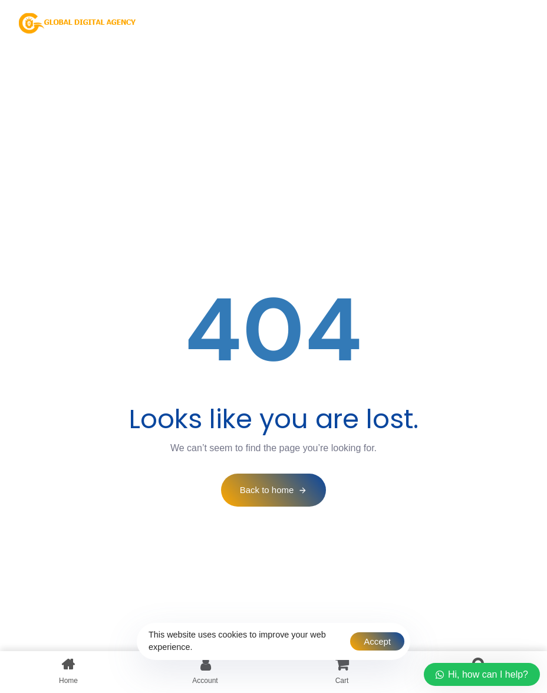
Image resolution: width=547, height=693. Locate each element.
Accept (377, 641)
